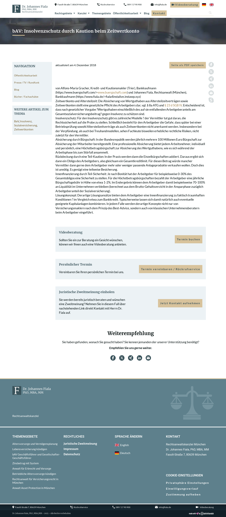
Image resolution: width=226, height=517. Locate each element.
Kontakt (159, 13)
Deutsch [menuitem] (125, 453)
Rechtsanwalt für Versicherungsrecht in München (35, 480)
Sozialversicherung (25, 125)
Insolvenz (26, 121)
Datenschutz (72, 454)
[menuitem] (204, 5)
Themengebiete (101, 13)
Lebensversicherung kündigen (29, 449)
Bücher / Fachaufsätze (26, 96)
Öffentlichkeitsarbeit (127, 13)
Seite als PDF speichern (187, 65)
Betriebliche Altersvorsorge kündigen (34, 473)
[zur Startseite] (30, 9)
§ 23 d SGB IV (173, 105)
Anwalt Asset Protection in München (33, 487)
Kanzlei (84, 13)
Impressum (71, 449)
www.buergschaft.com (112, 92)
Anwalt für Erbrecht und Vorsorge (31, 468)
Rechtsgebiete (65, 13)
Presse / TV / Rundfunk (26, 82)
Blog (146, 13)
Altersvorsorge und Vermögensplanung (35, 443)
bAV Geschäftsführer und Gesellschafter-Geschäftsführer (36, 456)
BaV (16, 121)
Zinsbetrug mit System (25, 463)
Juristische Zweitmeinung (80, 443)
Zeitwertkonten (23, 129)
